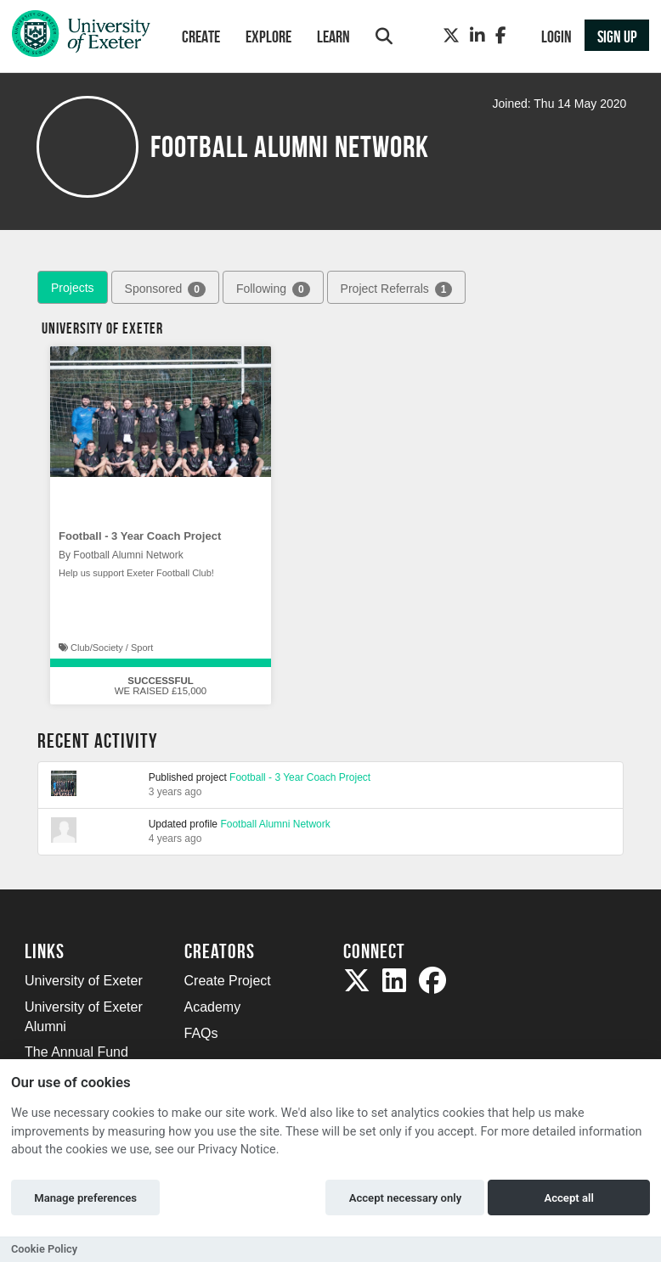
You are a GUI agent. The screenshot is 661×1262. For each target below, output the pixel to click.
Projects (72, 287)
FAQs (201, 1033)
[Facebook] (500, 35)
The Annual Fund (76, 1052)
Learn (333, 36)
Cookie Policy (44, 1248)
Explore (268, 36)
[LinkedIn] (477, 35)
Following (273, 289)
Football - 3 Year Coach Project (140, 536)
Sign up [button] (617, 36)
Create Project (227, 980)
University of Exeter (84, 980)
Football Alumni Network (275, 824)
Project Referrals (397, 289)
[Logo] (81, 37)
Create (201, 36)
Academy (212, 1007)
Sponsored (165, 289)
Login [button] (556, 36)
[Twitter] (451, 35)
